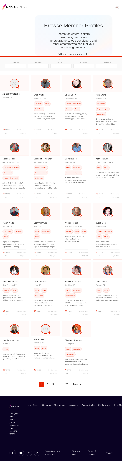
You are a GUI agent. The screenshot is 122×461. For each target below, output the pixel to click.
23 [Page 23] (66, 384)
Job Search (33, 405)
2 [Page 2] (47, 384)
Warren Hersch (71, 223)
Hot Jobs (46, 405)
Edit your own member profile (73, 54)
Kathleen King (102, 159)
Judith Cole (101, 223)
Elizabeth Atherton (73, 340)
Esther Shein (70, 95)
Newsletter (74, 405)
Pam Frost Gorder (11, 340)
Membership (59, 405)
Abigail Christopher (11, 94)
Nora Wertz (101, 95)
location (83, 62)
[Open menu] (117, 7)
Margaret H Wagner (43, 159)
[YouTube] (21, 453)
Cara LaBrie (101, 281)
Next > (77, 384)
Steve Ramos (71, 159)
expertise (15, 62)
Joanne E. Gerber (73, 281)
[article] (14, 106)
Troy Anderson (40, 281)
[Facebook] (13, 453)
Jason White (8, 223)
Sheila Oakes (39, 339)
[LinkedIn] (37, 453)
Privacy (109, 453)
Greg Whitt (38, 95)
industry (61, 62)
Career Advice (88, 405)
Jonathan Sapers (10, 281)
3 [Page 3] (53, 384)
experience (107, 62)
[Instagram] (29, 453)
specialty (38, 62)
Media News (104, 405)
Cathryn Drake (40, 223)
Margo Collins (9, 159)
